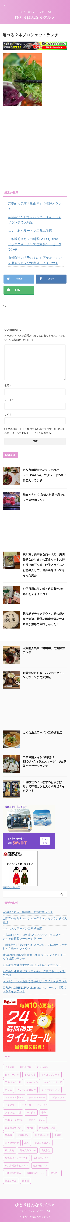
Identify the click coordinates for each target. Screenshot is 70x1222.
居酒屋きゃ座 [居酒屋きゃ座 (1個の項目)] (42, 1135)
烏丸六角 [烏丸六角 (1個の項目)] (9, 1150)
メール (8, 400)
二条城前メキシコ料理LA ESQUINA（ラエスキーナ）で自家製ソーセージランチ (34, 244)
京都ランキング (11, 887)
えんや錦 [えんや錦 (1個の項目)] (9, 1067)
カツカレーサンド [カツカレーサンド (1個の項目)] (53, 1082)
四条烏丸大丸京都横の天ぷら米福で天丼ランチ (32, 964)
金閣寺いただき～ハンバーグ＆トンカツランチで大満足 (34, 219)
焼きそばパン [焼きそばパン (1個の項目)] (40, 1165)
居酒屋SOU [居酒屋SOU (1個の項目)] (23, 1135)
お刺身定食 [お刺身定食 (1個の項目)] (25, 1067)
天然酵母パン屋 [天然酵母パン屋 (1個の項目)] (47, 1127)
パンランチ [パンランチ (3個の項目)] (42, 1105)
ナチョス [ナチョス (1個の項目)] (26, 1105)
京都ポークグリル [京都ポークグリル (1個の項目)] (14, 1120)
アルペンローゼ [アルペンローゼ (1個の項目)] (13, 1082)
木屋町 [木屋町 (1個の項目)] (57, 1135)
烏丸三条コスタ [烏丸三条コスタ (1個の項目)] (43, 1143)
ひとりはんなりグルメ (35, 17)
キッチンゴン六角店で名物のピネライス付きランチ (35, 981)
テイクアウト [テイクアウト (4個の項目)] (57, 1097)
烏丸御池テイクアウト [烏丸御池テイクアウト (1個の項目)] (16, 1158)
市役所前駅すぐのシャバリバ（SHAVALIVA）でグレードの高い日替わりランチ (44, 475)
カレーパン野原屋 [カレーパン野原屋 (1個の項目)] (27, 1090)
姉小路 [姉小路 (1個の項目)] (8, 1135)
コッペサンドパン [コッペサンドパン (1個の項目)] (50, 1090)
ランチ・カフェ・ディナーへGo (35, 1211)
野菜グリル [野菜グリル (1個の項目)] (10, 1180)
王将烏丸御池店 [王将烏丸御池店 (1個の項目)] (13, 1173)
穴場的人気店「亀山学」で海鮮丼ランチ (34, 206)
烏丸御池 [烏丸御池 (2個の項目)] (46, 1150)
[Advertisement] (35, 148)
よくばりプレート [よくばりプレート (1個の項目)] (50, 1074)
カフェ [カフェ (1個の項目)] (8, 1090)
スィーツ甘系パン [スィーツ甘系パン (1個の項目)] (14, 1097)
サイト (8, 414)
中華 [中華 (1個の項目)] (43, 1112)
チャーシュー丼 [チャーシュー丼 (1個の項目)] (37, 1097)
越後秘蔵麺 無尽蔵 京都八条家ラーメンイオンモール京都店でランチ (34, 956)
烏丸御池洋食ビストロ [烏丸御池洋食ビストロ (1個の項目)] (16, 1165)
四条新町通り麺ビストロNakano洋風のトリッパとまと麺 (34, 973)
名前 (7, 385)
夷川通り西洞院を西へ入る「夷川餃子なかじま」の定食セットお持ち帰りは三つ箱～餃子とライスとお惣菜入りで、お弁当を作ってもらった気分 (44, 565)
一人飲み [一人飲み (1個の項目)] (31, 1112)
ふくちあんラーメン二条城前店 (30, 230)
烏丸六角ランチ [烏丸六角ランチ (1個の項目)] (28, 1150)
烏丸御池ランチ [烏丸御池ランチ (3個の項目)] (41, 1158)
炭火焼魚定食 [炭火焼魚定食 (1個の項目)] (12, 1143)
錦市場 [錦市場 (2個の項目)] (25, 1180)
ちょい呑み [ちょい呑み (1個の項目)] (42, 1067)
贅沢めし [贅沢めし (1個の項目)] (55, 1173)
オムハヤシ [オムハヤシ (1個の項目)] (32, 1082)
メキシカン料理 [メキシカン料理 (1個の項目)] (13, 1112)
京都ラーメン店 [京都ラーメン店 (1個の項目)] (37, 1120)
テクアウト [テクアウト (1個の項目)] (10, 1105)
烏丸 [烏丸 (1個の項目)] (26, 1143)
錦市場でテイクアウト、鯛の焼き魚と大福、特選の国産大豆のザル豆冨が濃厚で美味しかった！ (44, 619)
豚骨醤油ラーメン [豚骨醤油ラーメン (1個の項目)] (36, 1173)
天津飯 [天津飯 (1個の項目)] (30, 1127)
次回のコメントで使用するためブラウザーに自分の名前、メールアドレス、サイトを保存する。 (34, 430)
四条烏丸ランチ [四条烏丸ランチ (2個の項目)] (13, 1127)
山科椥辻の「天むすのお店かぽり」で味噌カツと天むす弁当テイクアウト (34, 260)
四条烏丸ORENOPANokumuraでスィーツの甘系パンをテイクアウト (34, 989)
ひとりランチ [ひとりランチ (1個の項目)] (12, 1074)
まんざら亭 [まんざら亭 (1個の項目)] (30, 1074)
